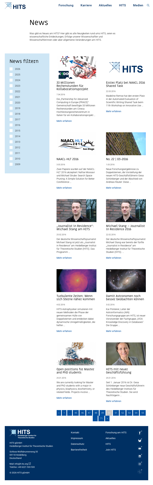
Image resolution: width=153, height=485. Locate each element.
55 (142, 412)
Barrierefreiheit (79, 449)
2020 (17, 102)
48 (96, 412)
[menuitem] (66, 5)
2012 (17, 147)
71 (101, 418)
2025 (17, 74)
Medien (138, 5)
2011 (17, 153)
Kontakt (75, 432)
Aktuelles (105, 5)
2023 (17, 85)
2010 (17, 158)
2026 (17, 69)
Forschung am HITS (116, 432)
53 (129, 412)
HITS (122, 5)
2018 (17, 113)
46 (82, 412)
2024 (17, 80)
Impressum (77, 438)
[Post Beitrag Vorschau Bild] (76, 68)
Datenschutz (77, 444)
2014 (17, 136)
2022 (17, 91)
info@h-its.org (21, 464)
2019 (17, 108)
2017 (17, 119)
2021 (17, 97)
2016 (17, 125)
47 (89, 412)
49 (102, 412)
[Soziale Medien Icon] (140, 433)
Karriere (86, 5)
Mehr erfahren (64, 121)
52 (122, 412)
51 (116, 412)
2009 (17, 164)
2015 (17, 130)
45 (75, 412)
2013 (17, 141)
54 (136, 412)
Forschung (66, 5)
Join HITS (111, 449)
